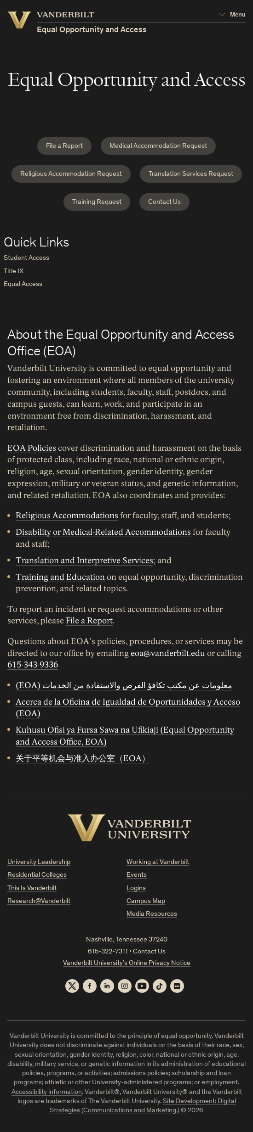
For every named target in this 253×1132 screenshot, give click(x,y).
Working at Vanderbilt (157, 862)
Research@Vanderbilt (38, 901)
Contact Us (164, 202)
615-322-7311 (108, 951)
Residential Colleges (37, 875)
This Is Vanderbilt (32, 888)
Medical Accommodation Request (158, 146)
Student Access (26, 258)
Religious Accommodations (67, 515)
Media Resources (151, 914)
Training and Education (60, 577)
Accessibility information (47, 1092)
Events (136, 875)
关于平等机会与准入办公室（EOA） (83, 758)
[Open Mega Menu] (232, 15)
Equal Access (23, 284)
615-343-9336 (32, 665)
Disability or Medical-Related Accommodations (103, 532)
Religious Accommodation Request (71, 174)
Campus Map (145, 901)
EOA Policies (31, 448)
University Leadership (38, 862)
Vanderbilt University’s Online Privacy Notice (126, 963)
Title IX (13, 271)
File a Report (64, 146)
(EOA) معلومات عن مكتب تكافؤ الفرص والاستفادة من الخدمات (124, 685)
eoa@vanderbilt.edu (168, 653)
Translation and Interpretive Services (84, 560)
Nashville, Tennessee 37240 (126, 939)
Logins (136, 888)
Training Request (96, 202)
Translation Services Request (191, 174)
